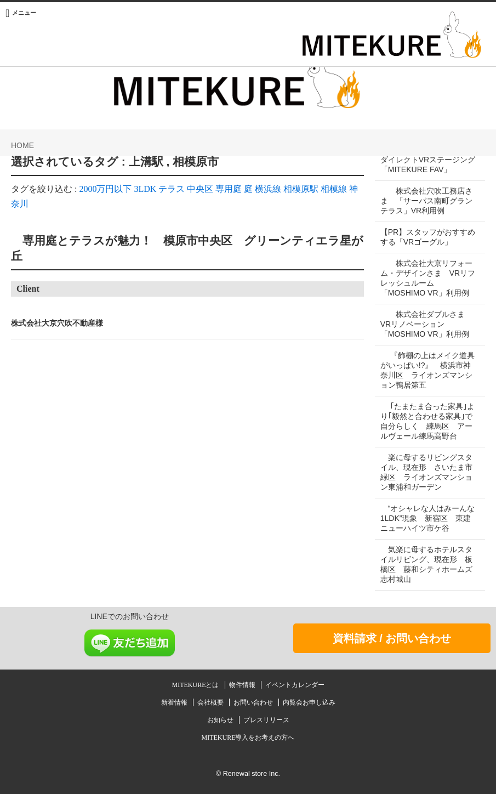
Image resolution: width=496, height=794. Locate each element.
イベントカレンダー (294, 685)
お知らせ (221, 720)
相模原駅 (300, 189)
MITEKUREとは (196, 685)
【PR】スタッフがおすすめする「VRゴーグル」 (424, 237)
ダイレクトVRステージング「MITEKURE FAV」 (424, 164)
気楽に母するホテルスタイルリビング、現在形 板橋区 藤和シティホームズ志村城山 (426, 564)
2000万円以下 (105, 189)
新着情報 (175, 702)
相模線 (334, 189)
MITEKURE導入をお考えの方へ (248, 737)
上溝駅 (146, 161)
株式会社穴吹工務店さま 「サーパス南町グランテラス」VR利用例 (426, 200)
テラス (171, 189)
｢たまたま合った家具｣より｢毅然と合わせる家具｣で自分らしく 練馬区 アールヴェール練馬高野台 (426, 421)
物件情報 (243, 685)
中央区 (200, 189)
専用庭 (228, 189)
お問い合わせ (254, 702)
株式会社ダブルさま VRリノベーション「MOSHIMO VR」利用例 (426, 324)
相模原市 (196, 161)
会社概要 (211, 702)
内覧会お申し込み (309, 702)
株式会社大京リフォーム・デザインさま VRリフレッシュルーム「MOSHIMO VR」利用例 (426, 278)
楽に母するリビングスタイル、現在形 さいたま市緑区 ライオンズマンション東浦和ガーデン (426, 472)
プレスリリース (266, 720)
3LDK (145, 189)
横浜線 (268, 189)
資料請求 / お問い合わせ (392, 638)
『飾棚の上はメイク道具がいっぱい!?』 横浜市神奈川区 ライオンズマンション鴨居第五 (426, 370)
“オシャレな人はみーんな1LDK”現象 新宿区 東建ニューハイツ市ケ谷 (425, 518)
